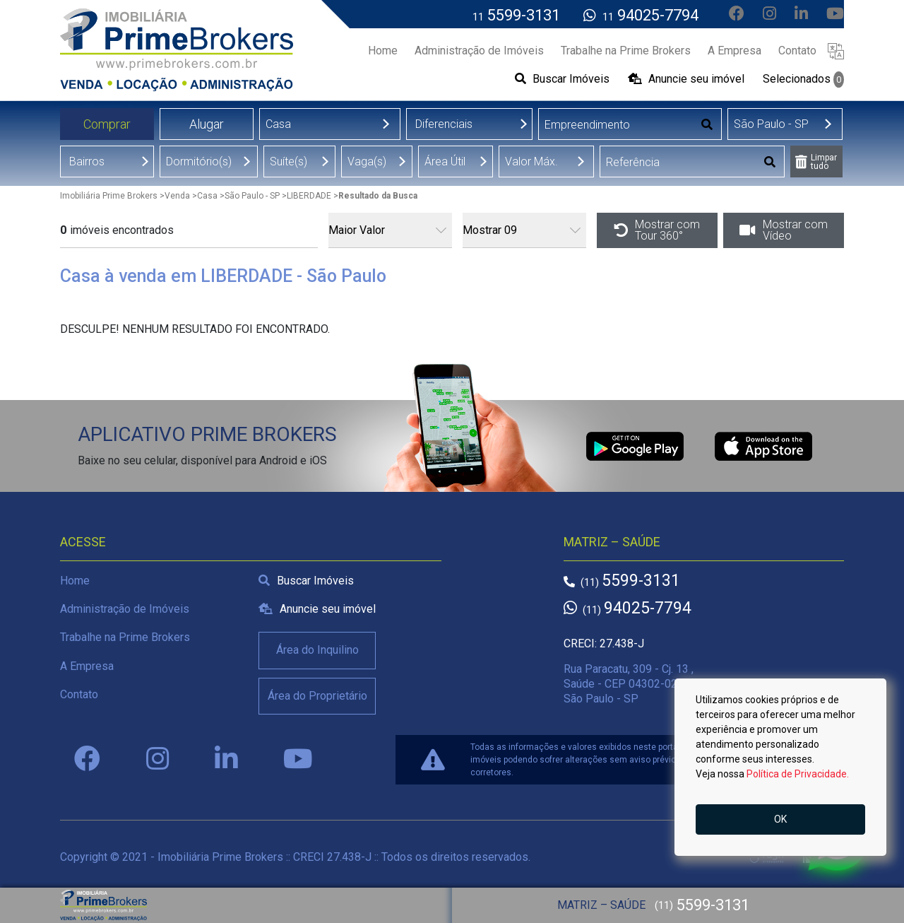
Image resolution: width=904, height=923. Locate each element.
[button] (836, 50)
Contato (79, 694)
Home (75, 580)
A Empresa (87, 666)
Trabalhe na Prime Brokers (125, 637)
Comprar (107, 124)
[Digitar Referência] (678, 162)
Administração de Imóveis (124, 609)
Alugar (206, 124)
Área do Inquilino (317, 650)
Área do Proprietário (317, 695)
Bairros (87, 161)
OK (780, 819)
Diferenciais (443, 124)
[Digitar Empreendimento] (616, 125)
